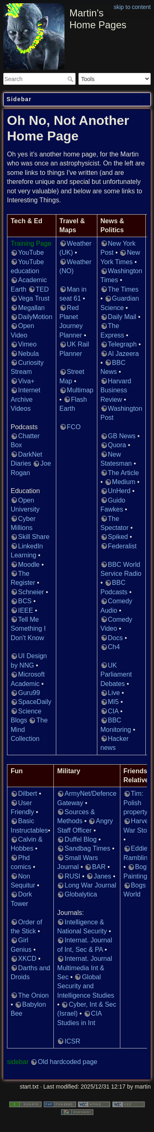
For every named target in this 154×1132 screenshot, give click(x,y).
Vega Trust (34, 298)
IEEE (25, 610)
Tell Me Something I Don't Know (28, 628)
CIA (113, 711)
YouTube (31, 252)
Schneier (31, 592)
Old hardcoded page (67, 1061)
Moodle (28, 564)
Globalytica (80, 894)
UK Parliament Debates (116, 674)
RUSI (72, 876)
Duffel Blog (80, 839)
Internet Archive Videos (25, 399)
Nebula (28, 353)
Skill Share (33, 536)
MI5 (113, 701)
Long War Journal (90, 885)
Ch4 (114, 646)
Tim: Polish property (136, 802)
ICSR (72, 1041)
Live (114, 692)
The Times (123, 289)
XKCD (27, 958)
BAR (99, 866)
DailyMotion (35, 316)
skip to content (132, 7)
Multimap (80, 390)
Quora (117, 444)
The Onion (33, 995)
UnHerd (119, 490)
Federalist (122, 546)
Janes (102, 876)
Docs (115, 637)
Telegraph (122, 344)
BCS (25, 601)
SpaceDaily (34, 701)
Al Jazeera (123, 353)
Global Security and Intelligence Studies (85, 986)
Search (71, 79)
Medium (124, 481)
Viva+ (26, 381)
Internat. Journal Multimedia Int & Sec (84, 967)
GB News (122, 435)
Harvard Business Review (116, 390)
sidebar (17, 1061)
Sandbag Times (87, 848)
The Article (123, 472)
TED (42, 289)
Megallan (31, 307)
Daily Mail (122, 316)
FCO (74, 426)
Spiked (118, 536)
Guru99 (29, 692)
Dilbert (27, 793)
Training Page (31, 243)
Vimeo (27, 344)
